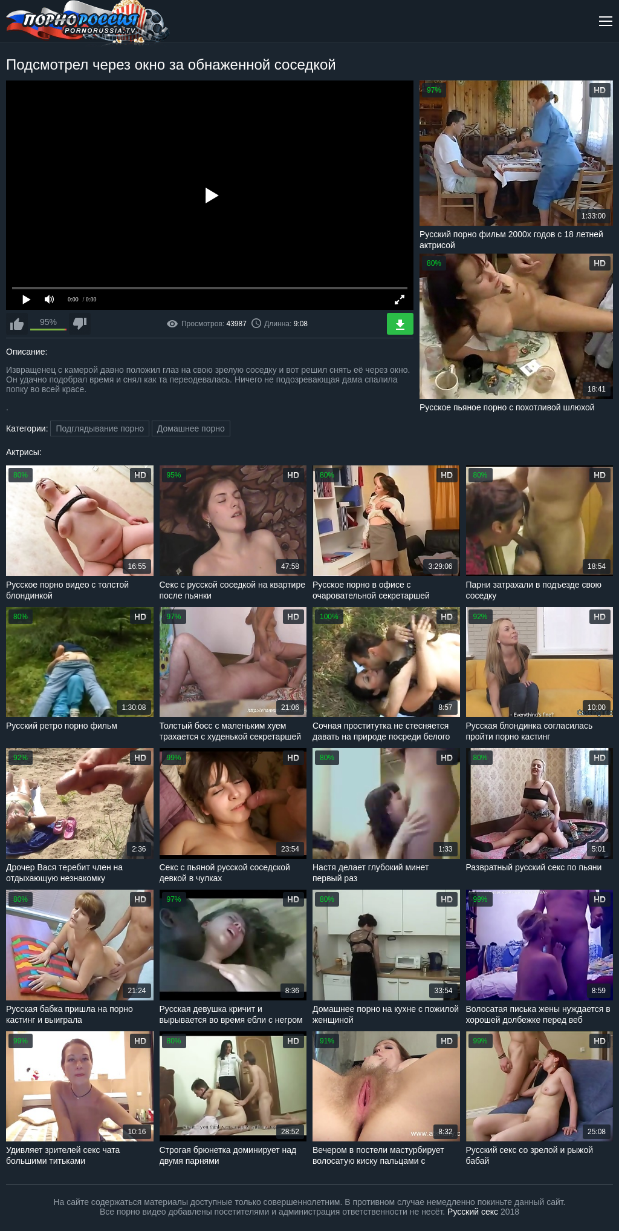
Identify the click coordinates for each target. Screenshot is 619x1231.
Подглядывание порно (99, 428)
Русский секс (472, 1211)
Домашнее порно (191, 428)
